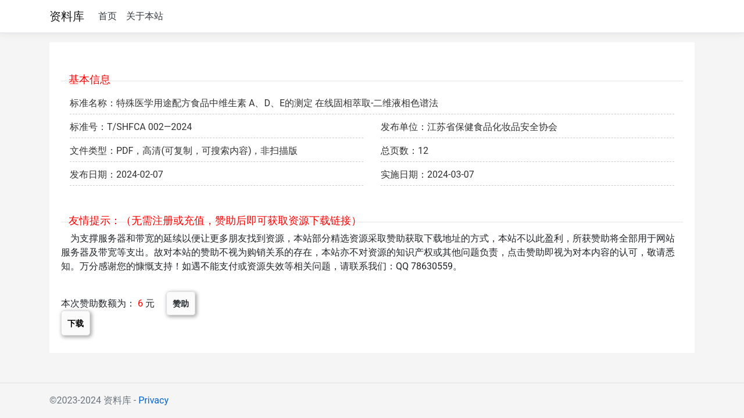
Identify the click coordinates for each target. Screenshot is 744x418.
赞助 (181, 303)
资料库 (66, 16)
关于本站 (144, 15)
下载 (75, 323)
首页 (107, 15)
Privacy (153, 400)
